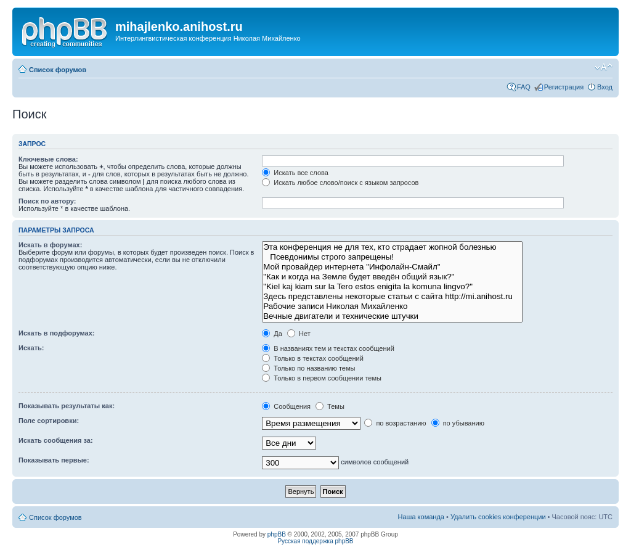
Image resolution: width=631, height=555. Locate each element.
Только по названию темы (308, 368)
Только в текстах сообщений (313, 358)
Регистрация (564, 87)
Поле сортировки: (48, 420)
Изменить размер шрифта (604, 67)
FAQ (524, 87)
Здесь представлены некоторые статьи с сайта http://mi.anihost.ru (392, 297)
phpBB (276, 534)
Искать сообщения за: (55, 440)
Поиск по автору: (47, 201)
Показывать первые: (53, 460)
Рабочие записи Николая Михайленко (392, 306)
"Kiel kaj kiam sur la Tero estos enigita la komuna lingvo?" (392, 287)
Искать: (31, 348)
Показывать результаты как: (66, 405)
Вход (605, 87)
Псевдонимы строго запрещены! (392, 257)
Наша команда (421, 516)
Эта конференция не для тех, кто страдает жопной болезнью (392, 247)
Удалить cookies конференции (498, 516)
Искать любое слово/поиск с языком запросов (340, 182)
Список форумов (57, 69)
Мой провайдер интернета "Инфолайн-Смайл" (392, 267)
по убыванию (457, 423)
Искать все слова (295, 172)
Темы (330, 406)
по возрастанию (395, 423)
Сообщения (286, 406)
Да (272, 333)
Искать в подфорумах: (56, 333)
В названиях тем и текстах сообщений (328, 348)
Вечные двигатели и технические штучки (392, 316)
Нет (299, 333)
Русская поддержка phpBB (315, 541)
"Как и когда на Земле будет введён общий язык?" (392, 277)
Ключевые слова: (48, 159)
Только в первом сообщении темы (321, 378)
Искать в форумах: (50, 245)
